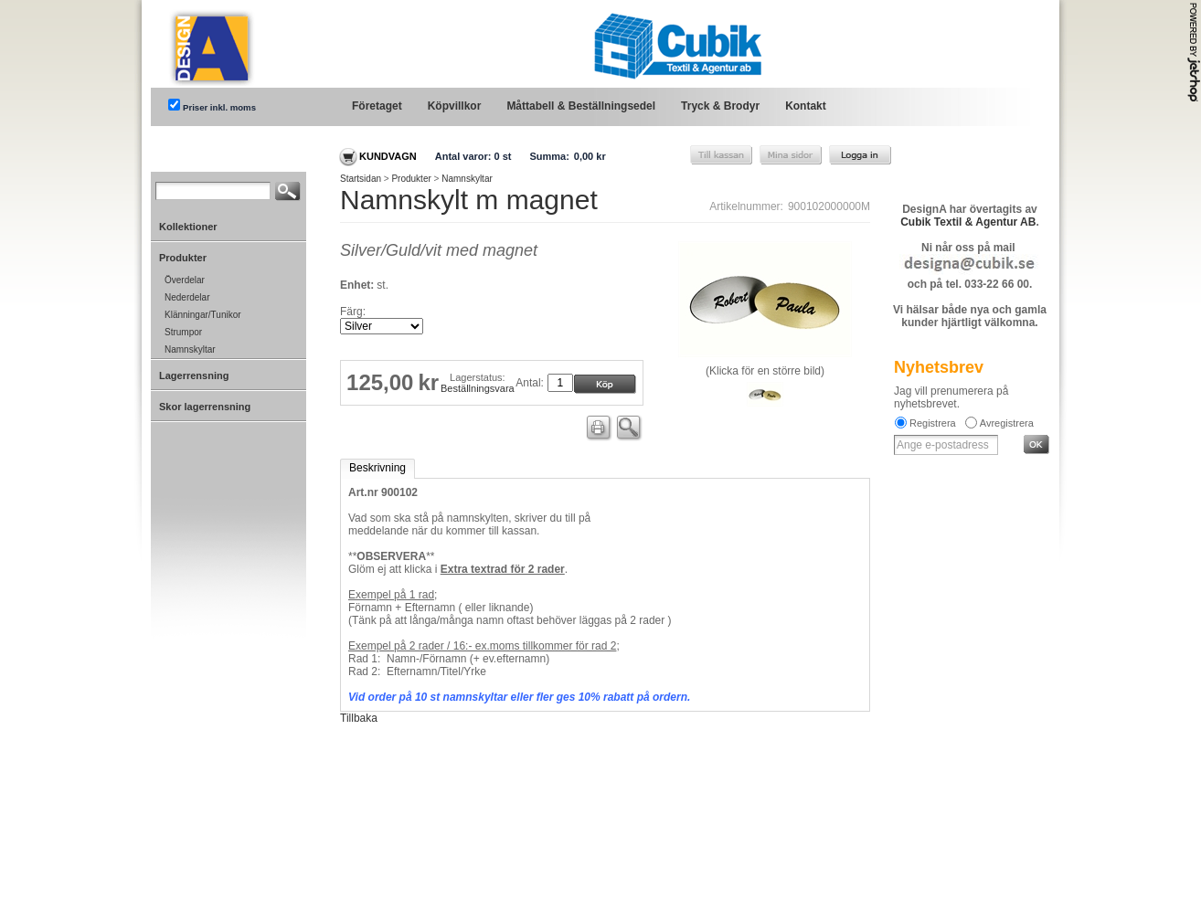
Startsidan (360, 179)
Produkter (410, 179)
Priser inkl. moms (219, 107)
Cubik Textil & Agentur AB (968, 222)
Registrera (932, 423)
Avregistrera (1007, 423)
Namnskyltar (467, 179)
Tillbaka (358, 718)
